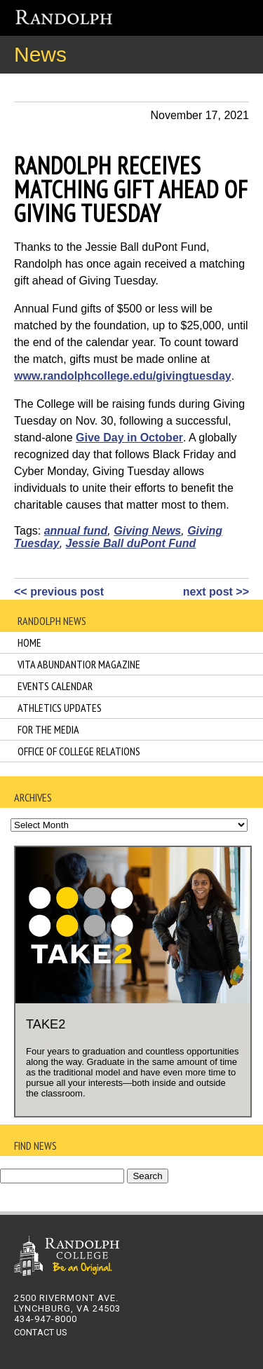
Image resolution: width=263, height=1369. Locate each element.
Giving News (147, 531)
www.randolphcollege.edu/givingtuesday (122, 376)
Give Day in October (129, 437)
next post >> (216, 592)
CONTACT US (40, 1332)
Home (29, 642)
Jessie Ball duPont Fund (131, 543)
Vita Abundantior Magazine (79, 664)
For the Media (48, 729)
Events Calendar (55, 686)
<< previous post (59, 592)
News (40, 54)
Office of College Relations (79, 751)
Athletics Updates (60, 708)
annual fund (76, 531)
